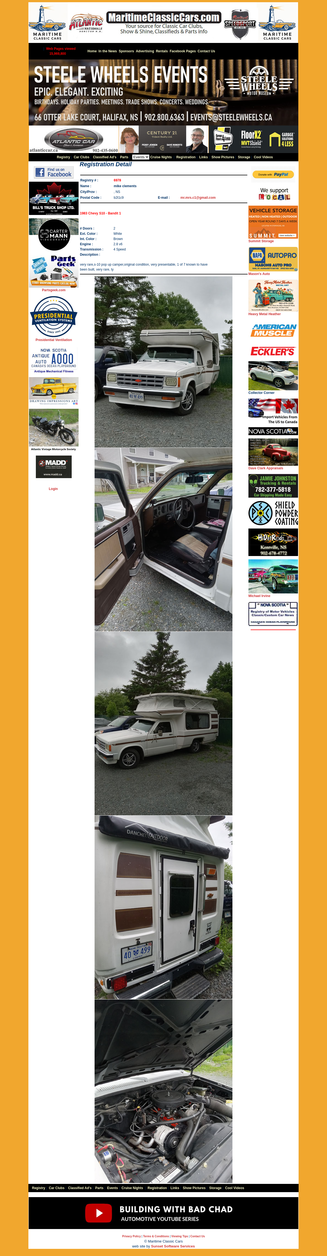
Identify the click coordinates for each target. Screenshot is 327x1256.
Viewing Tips (179, 1236)
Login (53, 489)
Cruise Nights (161, 157)
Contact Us (206, 51)
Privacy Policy (131, 1236)
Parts (124, 157)
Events (112, 1188)
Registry (63, 157)
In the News (107, 51)
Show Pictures (222, 157)
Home (92, 51)
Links (203, 157)
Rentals (162, 51)
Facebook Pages (183, 51)
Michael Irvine (273, 594)
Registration (185, 157)
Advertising (145, 51)
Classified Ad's (104, 157)
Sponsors (126, 51)
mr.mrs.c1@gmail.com (198, 198)
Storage (244, 157)
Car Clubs (81, 157)
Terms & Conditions (156, 1236)
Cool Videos (263, 157)
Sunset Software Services (173, 1246)
